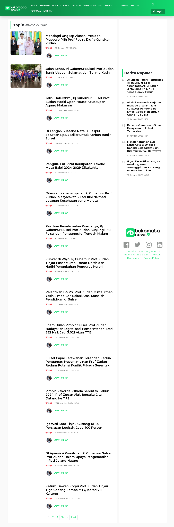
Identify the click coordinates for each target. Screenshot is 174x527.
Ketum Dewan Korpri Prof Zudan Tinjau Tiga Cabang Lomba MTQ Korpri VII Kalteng (77, 489)
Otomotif (122, 5)
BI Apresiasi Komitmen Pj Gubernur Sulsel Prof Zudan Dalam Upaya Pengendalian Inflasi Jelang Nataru (78, 457)
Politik (135, 5)
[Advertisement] (147, 43)
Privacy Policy (151, 258)
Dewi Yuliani (61, 55)
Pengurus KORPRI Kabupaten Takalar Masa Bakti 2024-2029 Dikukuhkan (75, 166)
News (34, 5)
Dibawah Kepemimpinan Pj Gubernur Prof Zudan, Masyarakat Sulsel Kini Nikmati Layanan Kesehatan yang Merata (79, 197)
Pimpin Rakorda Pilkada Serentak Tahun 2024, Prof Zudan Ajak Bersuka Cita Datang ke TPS (77, 394)
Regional (36, 11)
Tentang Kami (148, 251)
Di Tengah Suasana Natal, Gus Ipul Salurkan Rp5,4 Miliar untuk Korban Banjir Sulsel (78, 134)
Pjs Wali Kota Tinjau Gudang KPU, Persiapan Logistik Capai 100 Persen (74, 426)
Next (64, 517)
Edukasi (64, 5)
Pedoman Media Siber (135, 254)
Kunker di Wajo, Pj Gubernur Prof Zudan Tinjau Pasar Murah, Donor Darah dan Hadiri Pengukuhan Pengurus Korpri (77, 262)
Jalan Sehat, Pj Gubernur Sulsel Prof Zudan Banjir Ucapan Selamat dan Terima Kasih (80, 70)
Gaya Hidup (90, 5)
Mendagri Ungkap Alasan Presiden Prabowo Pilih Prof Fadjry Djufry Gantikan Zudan (78, 39)
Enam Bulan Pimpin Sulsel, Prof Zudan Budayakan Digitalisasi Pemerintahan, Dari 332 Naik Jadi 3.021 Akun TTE (79, 328)
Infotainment (106, 5)
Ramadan (45, 5)
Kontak (157, 254)
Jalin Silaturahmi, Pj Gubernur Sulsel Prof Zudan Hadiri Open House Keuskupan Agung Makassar (78, 101)
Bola (55, 5)
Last (73, 517)
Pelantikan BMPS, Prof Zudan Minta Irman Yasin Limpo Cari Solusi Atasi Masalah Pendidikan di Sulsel (79, 295)
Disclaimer (133, 258)
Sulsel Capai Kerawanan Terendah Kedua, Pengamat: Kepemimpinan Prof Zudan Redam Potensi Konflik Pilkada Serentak (79, 361)
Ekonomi (76, 5)
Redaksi (131, 251)
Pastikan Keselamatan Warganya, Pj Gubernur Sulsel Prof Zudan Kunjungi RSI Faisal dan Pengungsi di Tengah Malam (78, 230)
